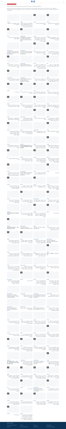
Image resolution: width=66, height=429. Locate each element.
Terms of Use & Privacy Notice (12, 425)
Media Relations (35, 426)
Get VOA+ (21, 425)
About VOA (8, 426)
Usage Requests (48, 425)
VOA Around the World (23, 426)
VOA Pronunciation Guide (50, 426)
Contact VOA (35, 425)
